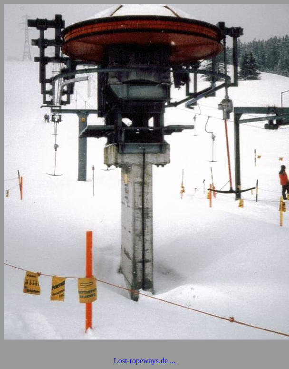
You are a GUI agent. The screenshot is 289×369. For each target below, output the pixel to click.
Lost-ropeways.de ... (144, 361)
